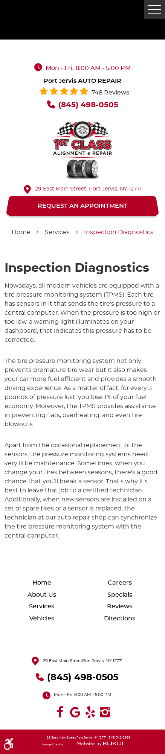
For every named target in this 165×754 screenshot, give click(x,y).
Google (74, 712)
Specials (119, 595)
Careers (120, 583)
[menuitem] (43, 582)
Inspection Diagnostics (118, 232)
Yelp (90, 712)
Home (21, 232)
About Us (42, 595)
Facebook (59, 712)
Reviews (119, 606)
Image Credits (52, 744)
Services (57, 232)
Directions (119, 618)
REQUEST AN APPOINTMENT (83, 206)
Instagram (105, 712)
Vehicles (41, 618)
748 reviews (110, 93)
